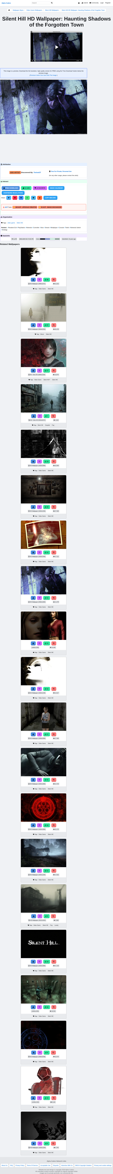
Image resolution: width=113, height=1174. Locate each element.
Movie (42, 334)
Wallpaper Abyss (18, 10)
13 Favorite (40, 188)
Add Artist (15, 172)
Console (61, 227)
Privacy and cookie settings (102, 1165)
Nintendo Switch (75, 227)
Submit (85, 3)
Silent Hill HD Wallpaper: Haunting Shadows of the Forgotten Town (83, 10)
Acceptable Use (45, 1165)
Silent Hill (20, 223)
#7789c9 (47, 239)
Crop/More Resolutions (13, 193)
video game (11, 223)
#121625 (42, 239)
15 (46, 461)
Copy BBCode (50, 198)
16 (46, 507)
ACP (6, 207)
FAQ (11, 1165)
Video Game (42, 288)
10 (46, 961)
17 (46, 370)
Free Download (10, 188)
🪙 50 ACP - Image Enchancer (50, 207)
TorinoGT (37, 172)
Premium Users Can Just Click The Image (43, 75)
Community (94, 3)
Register (108, 3)
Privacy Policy (19, 1165)
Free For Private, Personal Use (61, 171)
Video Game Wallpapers (34, 10)
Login (102, 3)
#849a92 (57, 239)
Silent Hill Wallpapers (52, 10)
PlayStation (21, 227)
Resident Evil (12, 227)
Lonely (56, 925)
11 (46, 598)
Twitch (67, 227)
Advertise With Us (67, 1165)
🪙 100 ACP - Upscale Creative (25, 207)
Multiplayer (54, 227)
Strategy (4, 230)
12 (46, 552)
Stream (47, 227)
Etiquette (56, 1165)
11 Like (26, 188)
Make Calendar (56, 188)
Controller (36, 227)
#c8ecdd (52, 239)
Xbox (42, 227)
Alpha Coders (6, 3)
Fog (53, 425)
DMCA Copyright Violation (83, 1165)
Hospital (47, 425)
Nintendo (28, 227)
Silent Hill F (47, 379)
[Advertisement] (43, 148)
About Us (4, 1165)
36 (46, 279)
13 (46, 1098)
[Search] (51, 2)
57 (46, 325)
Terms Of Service (32, 1165)
